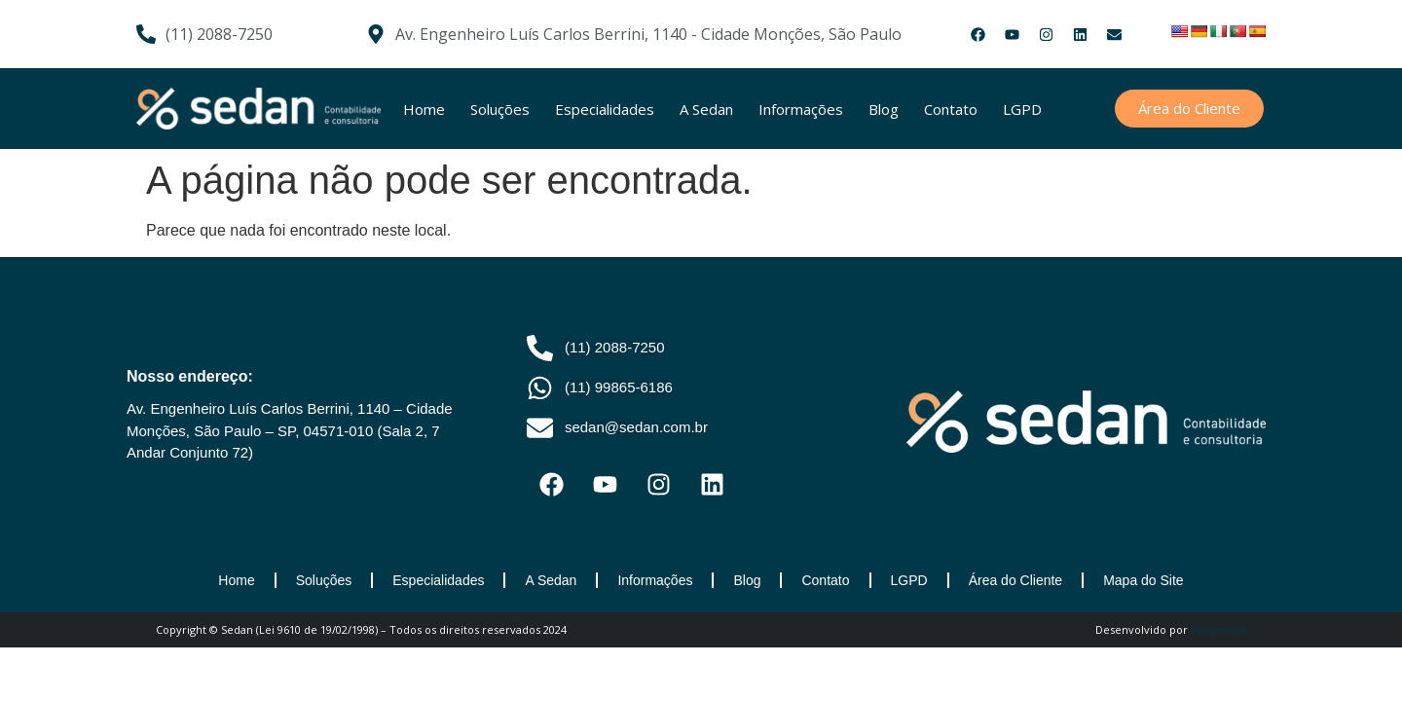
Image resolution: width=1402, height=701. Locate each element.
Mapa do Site (1143, 580)
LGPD (1022, 109)
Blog (883, 109)
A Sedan (706, 109)
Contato (951, 109)
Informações (800, 109)
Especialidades (604, 109)
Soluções (500, 109)
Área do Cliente (1016, 580)
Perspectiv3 (1218, 630)
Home (424, 109)
